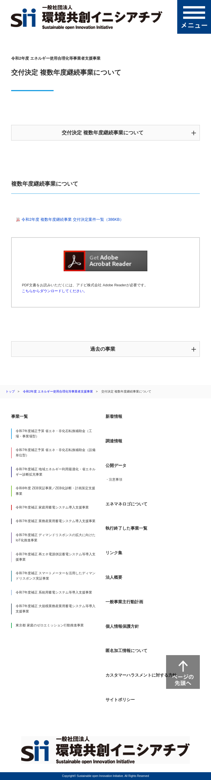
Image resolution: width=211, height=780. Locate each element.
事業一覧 (19, 416)
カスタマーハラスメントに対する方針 (141, 675)
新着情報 (114, 416)
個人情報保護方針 (122, 626)
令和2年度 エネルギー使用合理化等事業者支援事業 (58, 391)
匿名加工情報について (126, 650)
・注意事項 (114, 479)
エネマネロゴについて (126, 504)
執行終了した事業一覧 (126, 528)
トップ (10, 391)
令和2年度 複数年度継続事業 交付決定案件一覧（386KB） (72, 219)
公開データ (116, 465)
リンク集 (114, 552)
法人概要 (114, 577)
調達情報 (114, 441)
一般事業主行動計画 (124, 601)
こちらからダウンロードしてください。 (54, 291)
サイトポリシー (120, 699)
